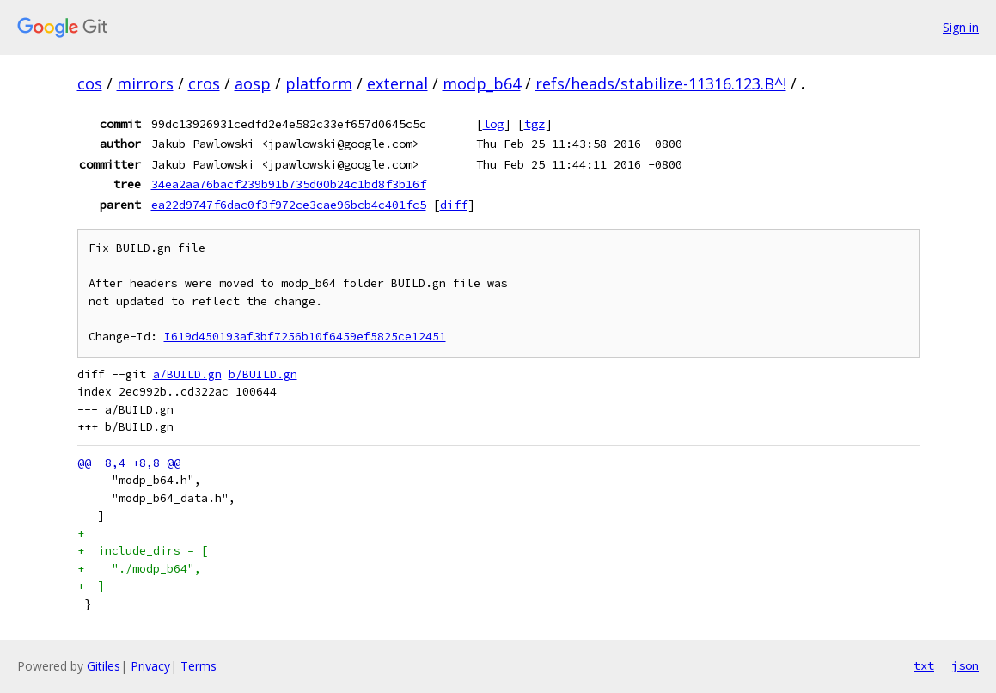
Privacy (150, 666)
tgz (534, 124)
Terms (198, 666)
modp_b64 (482, 83)
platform (318, 83)
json (965, 665)
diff (453, 204)
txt (924, 665)
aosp (253, 83)
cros (204, 83)
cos (89, 83)
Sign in (961, 27)
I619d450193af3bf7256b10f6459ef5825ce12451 (305, 336)
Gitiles (103, 666)
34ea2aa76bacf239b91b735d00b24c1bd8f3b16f (288, 184)
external (397, 83)
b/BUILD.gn (263, 374)
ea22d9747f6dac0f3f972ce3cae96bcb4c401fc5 (288, 204)
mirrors (145, 83)
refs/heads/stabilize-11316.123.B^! (660, 83)
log (493, 124)
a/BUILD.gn (187, 374)
